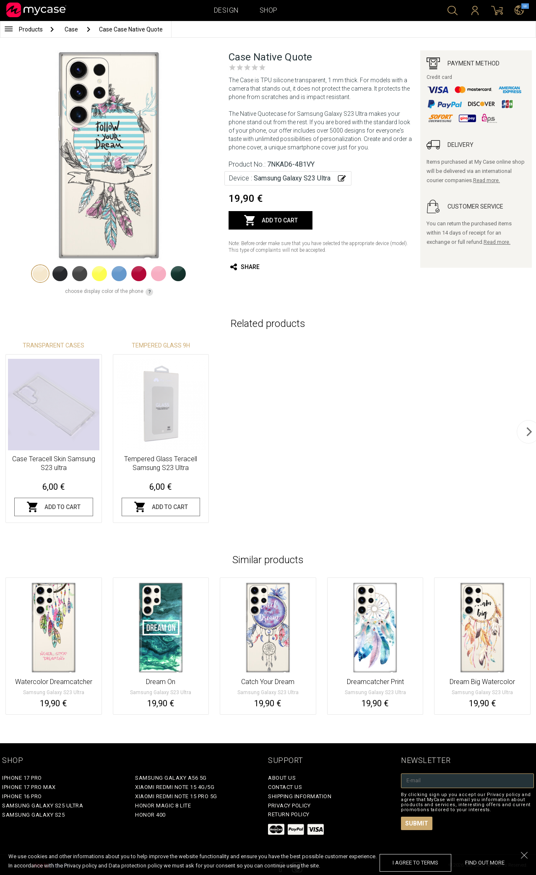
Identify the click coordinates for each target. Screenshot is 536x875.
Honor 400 (150, 815)
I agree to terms (415, 862)
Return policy (289, 814)
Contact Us (285, 787)
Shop (269, 10)
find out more (485, 862)
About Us (282, 778)
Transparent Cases (53, 345)
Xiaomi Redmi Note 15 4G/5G (174, 787)
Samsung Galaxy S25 (33, 815)
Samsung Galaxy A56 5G (171, 778)
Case (72, 29)
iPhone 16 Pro (22, 796)
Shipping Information (299, 796)
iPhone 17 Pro (22, 778)
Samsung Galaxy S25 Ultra (42, 805)
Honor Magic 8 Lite (163, 805)
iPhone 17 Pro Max (29, 787)
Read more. (486, 180)
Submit (416, 823)
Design (226, 10)
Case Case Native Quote (131, 29)
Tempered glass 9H (161, 345)
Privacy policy (289, 805)
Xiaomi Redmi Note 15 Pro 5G (176, 796)
